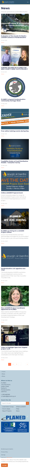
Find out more (5, 459)
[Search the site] (15, 403)
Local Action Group (8, 406)
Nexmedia (9, 457)
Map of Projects (6, 411)
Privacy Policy (4, 451)
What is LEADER (21, 406)
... (20, 364)
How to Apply (6, 409)
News (2, 42)
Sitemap (3, 454)
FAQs (17, 409)
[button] (27, 403)
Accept (4, 465)
